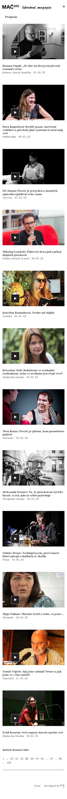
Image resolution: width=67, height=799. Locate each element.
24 (11, 759)
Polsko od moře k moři (16, 258)
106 (9, 762)
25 (16, 759)
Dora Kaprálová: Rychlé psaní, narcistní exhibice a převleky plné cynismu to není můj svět (33, 130)
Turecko (8, 197)
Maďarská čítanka (14, 377)
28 (32, 759)
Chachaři (8, 678)
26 (21, 759)
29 (37, 759)
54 (51, 759)
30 (42, 759)
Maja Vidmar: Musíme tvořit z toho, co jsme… (33, 614)
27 (26, 759)
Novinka (8, 316)
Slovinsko (8, 438)
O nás (37, 786)
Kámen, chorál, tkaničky (17, 72)
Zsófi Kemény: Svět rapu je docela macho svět (33, 732)
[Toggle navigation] (64, 6)
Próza (6, 560)
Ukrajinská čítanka (14, 499)
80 (60, 759)
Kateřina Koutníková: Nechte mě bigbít (28, 312)
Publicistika (10, 137)
